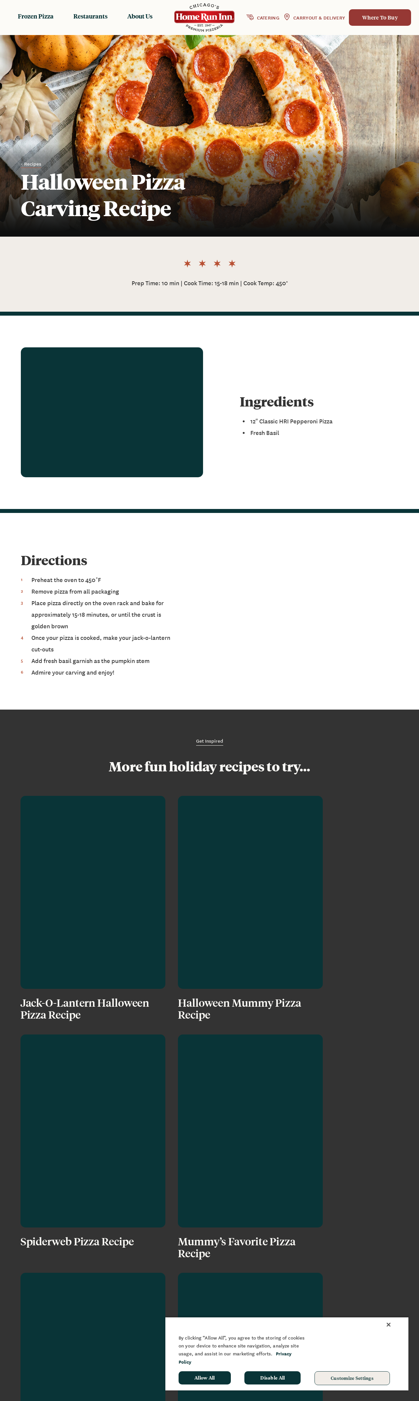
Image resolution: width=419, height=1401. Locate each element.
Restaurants (90, 16)
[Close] (389, 1325)
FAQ (288, 1307)
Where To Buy (380, 17)
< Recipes (31, 163)
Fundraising (360, 1297)
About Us (139, 16)
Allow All (204, 1377)
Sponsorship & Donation (375, 1307)
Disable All (272, 1377)
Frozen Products (223, 1297)
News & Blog (299, 1297)
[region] (286, 1353)
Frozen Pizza (36, 16)
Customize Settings (352, 1378)
